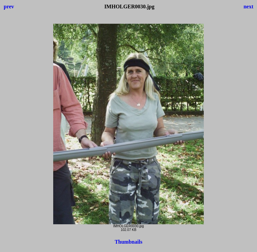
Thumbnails (129, 242)
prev (9, 6)
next (248, 6)
